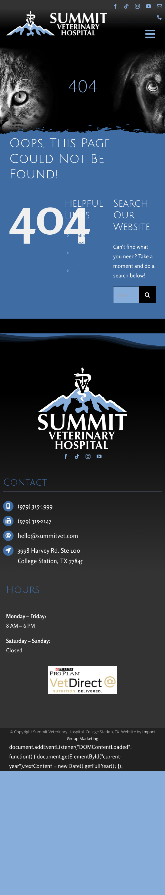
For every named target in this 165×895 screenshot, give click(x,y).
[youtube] (148, 6)
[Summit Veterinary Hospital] (56, 13)
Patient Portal (87, 270)
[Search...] (126, 294)
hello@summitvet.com (48, 535)
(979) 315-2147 (35, 521)
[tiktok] (126, 6)
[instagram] (137, 6)
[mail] (159, 6)
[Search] (147, 294)
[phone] (159, 17)
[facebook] (115, 6)
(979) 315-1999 (35, 506)
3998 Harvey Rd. (39, 550)
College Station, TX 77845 (50, 561)
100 (75, 550)
